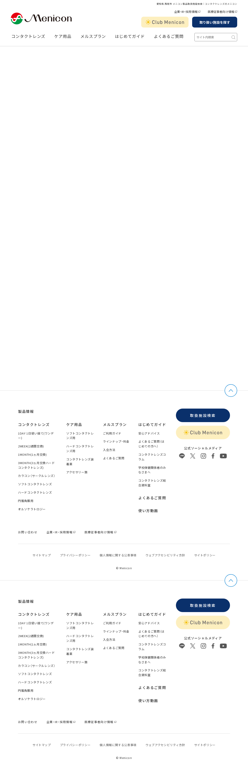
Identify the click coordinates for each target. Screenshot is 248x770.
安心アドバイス (149, 433)
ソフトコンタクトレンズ (35, 484)
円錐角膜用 (25, 501)
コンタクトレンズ (28, 36)
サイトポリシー (205, 555)
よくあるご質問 (169, 36)
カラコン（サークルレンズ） (36, 476)
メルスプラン (93, 36)
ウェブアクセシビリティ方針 (165, 555)
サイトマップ (41, 555)
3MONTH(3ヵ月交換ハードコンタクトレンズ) (36, 465)
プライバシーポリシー (75, 555)
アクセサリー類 (77, 472)
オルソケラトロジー (32, 509)
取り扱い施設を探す (214, 22)
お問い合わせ (27, 532)
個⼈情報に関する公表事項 (118, 555)
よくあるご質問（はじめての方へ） (151, 443)
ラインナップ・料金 (116, 441)
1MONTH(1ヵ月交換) (32, 454)
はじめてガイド (130, 36)
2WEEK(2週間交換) (31, 446)
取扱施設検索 (203, 415)
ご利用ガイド (112, 433)
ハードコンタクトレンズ (35, 492)
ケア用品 (62, 36)
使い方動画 (148, 510)
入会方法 (109, 450)
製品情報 (26, 411)
